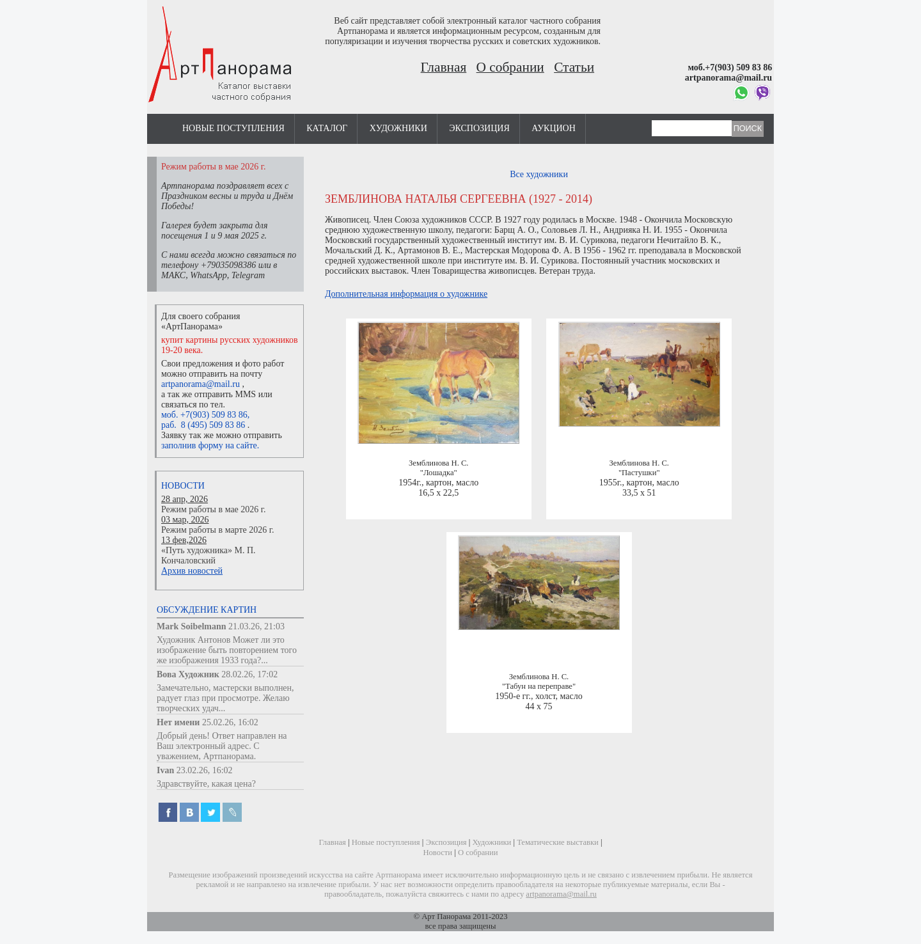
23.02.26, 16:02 (205, 770)
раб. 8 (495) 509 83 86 (203, 425)
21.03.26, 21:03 (256, 626)
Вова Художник (188, 674)
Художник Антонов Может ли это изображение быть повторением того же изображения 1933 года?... (227, 650)
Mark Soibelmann (191, 626)
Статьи (574, 67)
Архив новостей (192, 571)
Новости (183, 486)
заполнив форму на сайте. (210, 445)
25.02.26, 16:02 (230, 722)
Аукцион (553, 128)
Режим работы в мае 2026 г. (213, 509)
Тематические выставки (558, 842)
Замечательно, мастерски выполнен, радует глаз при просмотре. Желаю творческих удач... (225, 698)
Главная (444, 67)
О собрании (510, 67)
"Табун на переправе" (539, 686)
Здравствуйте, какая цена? (206, 784)
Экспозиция (479, 128)
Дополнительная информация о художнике (406, 294)
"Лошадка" (438, 472)
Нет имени (178, 722)
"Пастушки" (639, 472)
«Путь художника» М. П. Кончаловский (208, 555)
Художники (398, 128)
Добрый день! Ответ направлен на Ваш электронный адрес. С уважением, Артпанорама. (222, 746)
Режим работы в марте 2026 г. (217, 530)
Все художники (539, 174)
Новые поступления (233, 128)
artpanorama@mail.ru (200, 384)
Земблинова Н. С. (438, 463)
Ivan (165, 770)
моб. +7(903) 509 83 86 (204, 415)
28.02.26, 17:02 (249, 674)
